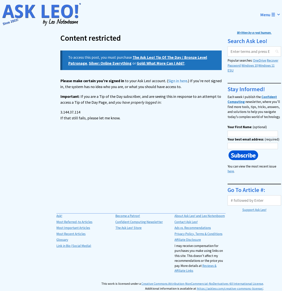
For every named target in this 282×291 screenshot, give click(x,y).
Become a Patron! (127, 216)
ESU (231, 70)
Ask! (59, 216)
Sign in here (177, 80)
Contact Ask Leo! (186, 222)
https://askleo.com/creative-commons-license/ (230, 288)
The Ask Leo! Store (128, 228)
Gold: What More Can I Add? (160, 63)
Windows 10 (249, 65)
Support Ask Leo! (254, 210)
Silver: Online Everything (110, 63)
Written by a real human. (254, 33)
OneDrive (259, 60)
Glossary (62, 240)
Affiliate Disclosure (187, 240)
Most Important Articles (73, 228)
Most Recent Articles (71, 234)
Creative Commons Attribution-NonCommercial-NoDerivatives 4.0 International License (202, 284)
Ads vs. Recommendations (192, 228)
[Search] (254, 51)
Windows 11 (266, 65)
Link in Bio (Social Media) (73, 246)
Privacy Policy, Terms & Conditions (198, 234)
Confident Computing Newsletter (139, 222)
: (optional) (247, 127)
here (231, 171)
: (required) (253, 139)
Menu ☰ (271, 15)
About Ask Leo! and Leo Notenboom (199, 216)
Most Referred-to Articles (74, 222)
